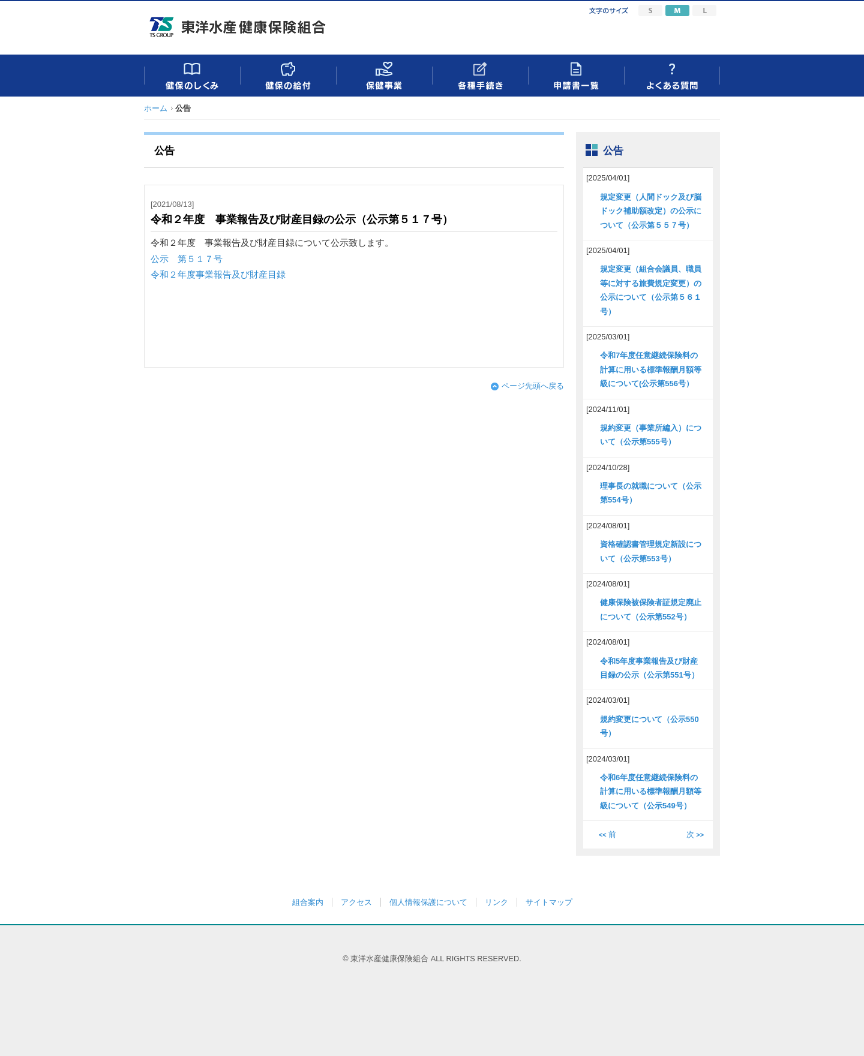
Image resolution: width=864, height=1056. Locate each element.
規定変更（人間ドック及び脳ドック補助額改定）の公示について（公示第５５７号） (650, 211)
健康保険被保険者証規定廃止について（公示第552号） (650, 609)
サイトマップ (549, 902)
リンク (496, 902)
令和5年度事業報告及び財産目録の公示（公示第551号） (649, 668)
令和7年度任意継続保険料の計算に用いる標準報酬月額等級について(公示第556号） (650, 369)
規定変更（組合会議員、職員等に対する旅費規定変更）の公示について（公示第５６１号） (650, 289)
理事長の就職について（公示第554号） (650, 493)
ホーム (155, 108)
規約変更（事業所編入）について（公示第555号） (650, 434)
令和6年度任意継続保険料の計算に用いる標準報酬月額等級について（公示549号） (650, 791)
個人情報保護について (428, 902)
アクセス (356, 902)
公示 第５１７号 (187, 259)
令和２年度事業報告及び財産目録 (218, 274)
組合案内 (307, 902)
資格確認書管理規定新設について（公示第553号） (650, 551)
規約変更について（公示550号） (649, 726)
